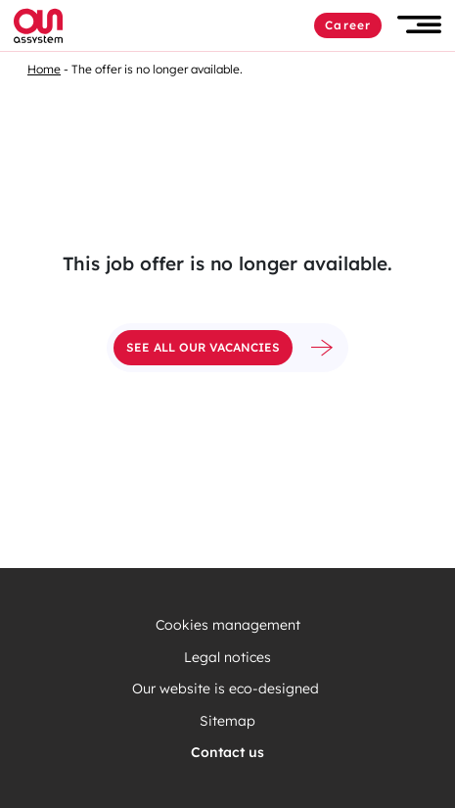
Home (44, 69)
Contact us (227, 752)
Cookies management (228, 625)
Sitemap (227, 721)
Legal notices (227, 657)
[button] (419, 25)
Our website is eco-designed (227, 689)
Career (348, 25)
